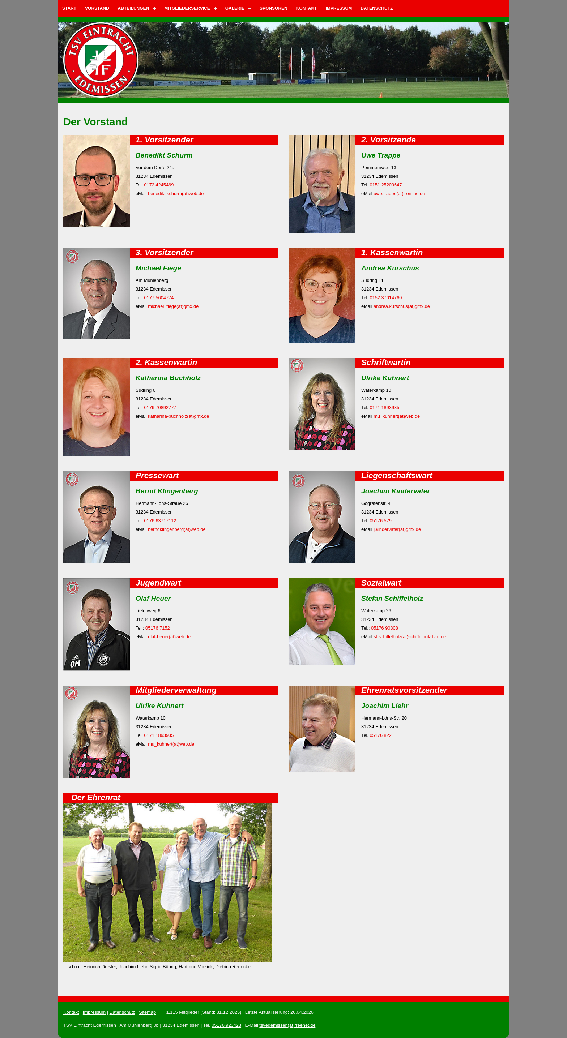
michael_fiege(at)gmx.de (173, 306)
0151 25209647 (386, 185)
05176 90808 (384, 628)
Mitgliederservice (187, 8)
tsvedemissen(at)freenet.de (287, 1025)
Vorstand (97, 8)
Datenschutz (377, 8)
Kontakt (306, 8)
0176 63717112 (160, 520)
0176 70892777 (160, 407)
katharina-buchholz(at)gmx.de (178, 416)
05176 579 (381, 520)
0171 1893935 (384, 407)
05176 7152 (157, 628)
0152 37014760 (386, 297)
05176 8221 (382, 735)
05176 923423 (226, 1025)
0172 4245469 (159, 185)
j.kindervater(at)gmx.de (397, 529)
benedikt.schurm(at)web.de (176, 193)
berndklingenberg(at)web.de (176, 529)
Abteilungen (133, 8)
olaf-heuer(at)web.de (169, 636)
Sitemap (147, 1012)
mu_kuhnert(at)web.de (397, 416)
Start (69, 8)
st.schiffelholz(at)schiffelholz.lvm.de (410, 636)
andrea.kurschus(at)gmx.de (402, 306)
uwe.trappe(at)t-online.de (399, 193)
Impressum (339, 8)
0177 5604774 (159, 297)
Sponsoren (273, 8)
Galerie (234, 8)
